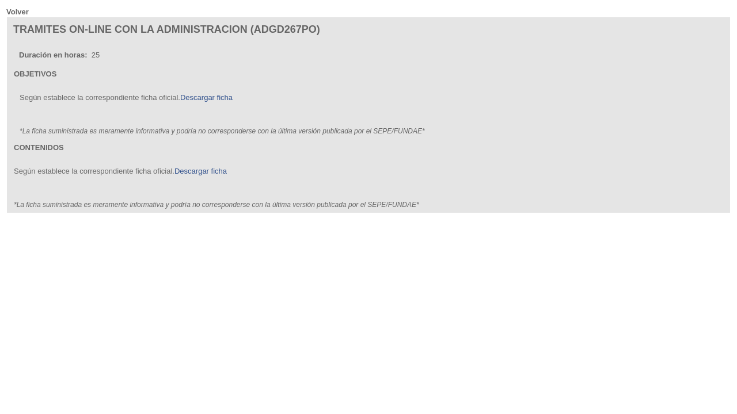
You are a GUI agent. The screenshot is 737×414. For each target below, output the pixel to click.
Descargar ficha (206, 97)
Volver (17, 11)
